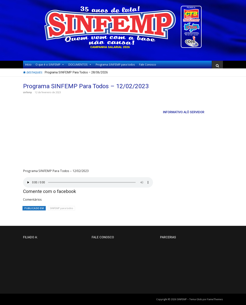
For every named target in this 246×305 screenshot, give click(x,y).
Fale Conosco (147, 64)
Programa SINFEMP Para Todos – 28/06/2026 (76, 72)
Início (28, 64)
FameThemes (215, 299)
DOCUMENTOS (79, 64)
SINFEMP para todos (61, 208)
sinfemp (27, 92)
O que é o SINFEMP (50, 64)
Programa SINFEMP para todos (115, 64)
